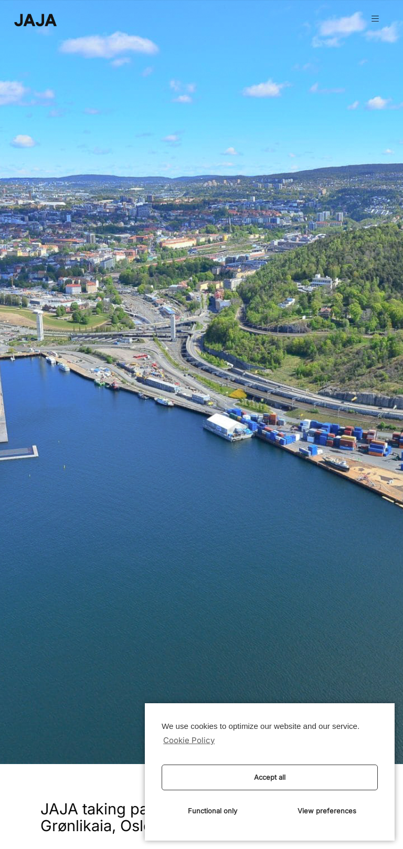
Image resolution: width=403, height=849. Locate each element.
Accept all (269, 777)
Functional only (212, 811)
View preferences (327, 811)
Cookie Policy (189, 740)
